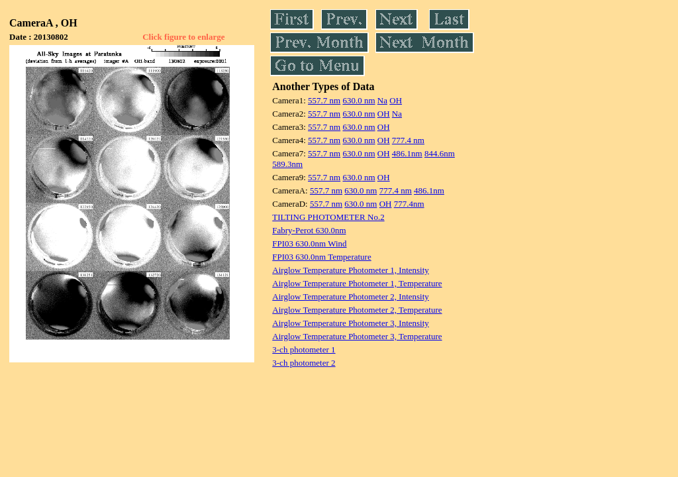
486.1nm (407, 153)
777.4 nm (408, 140)
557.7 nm (324, 100)
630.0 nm (358, 100)
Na (382, 100)
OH (395, 100)
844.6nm (439, 153)
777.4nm (409, 204)
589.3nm (287, 164)
